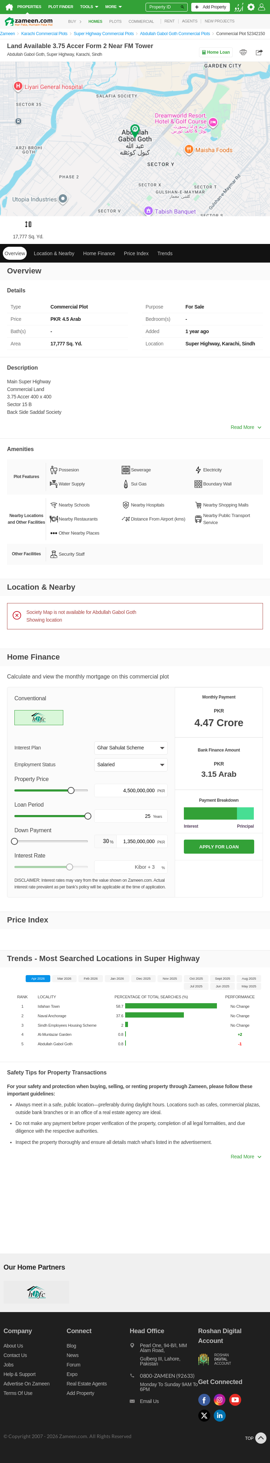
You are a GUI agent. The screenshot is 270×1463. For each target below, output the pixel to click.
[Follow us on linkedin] (221, 1421)
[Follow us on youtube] (237, 1406)
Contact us (15, 1355)
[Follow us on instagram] (221, 1406)
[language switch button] (238, 7)
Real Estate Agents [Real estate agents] (87, 1383)
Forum (74, 1365)
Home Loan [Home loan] (216, 52)
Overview (15, 253)
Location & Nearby (54, 253)
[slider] (71, 790)
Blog (71, 1346)
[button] (131, 748)
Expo (72, 1374)
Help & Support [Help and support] (20, 1374)
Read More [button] (246, 427)
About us (13, 1346)
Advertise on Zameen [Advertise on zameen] (27, 1383)
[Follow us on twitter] (206, 1421)
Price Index (136, 253)
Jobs (8, 1365)
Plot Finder (60, 7)
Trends (165, 253)
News (73, 1355)
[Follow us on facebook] (206, 1406)
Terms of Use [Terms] (18, 1393)
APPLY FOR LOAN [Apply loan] (219, 846)
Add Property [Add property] (80, 1393)
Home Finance (99, 253)
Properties (29, 7)
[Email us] (164, 1403)
